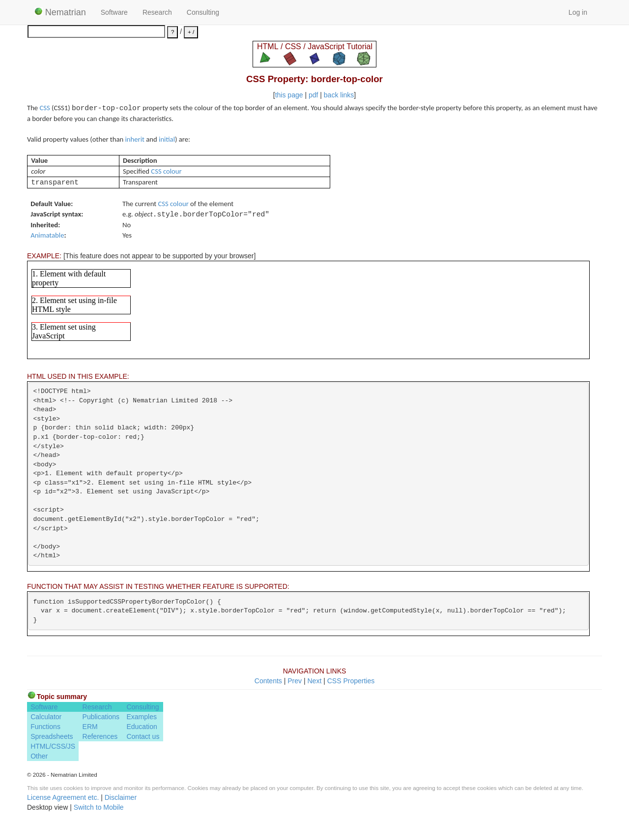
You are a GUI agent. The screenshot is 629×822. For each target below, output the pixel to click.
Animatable (47, 235)
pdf (313, 95)
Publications (101, 717)
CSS (44, 107)
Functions (45, 727)
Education (141, 727)
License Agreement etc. (63, 797)
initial (167, 139)
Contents (268, 681)
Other (39, 756)
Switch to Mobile (99, 807)
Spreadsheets (51, 736)
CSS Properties (350, 681)
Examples (141, 717)
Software (114, 12)
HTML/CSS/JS (52, 746)
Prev (294, 681)
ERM (90, 727)
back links (339, 95)
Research (157, 12)
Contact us (142, 736)
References (100, 736)
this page (289, 95)
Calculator (45, 717)
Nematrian (60, 12)
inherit (134, 139)
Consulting (203, 12)
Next (314, 681)
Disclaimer (121, 797)
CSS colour (166, 171)
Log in (578, 12)
